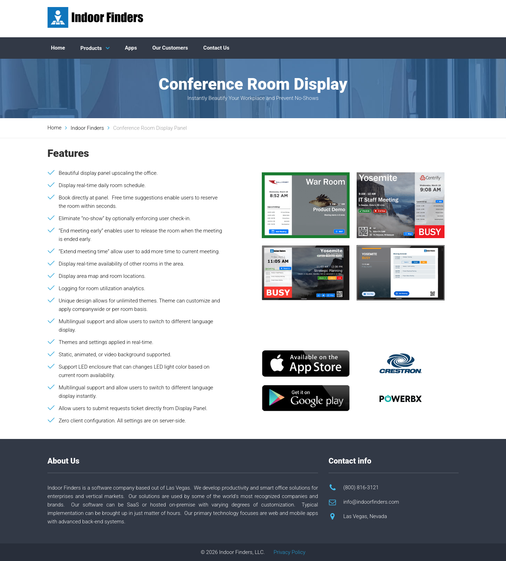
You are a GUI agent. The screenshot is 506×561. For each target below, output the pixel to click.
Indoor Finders (87, 128)
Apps (131, 48)
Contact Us (216, 48)
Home (58, 48)
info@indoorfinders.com (371, 502)
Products (91, 48)
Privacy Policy (289, 552)
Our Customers (170, 48)
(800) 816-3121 (361, 487)
